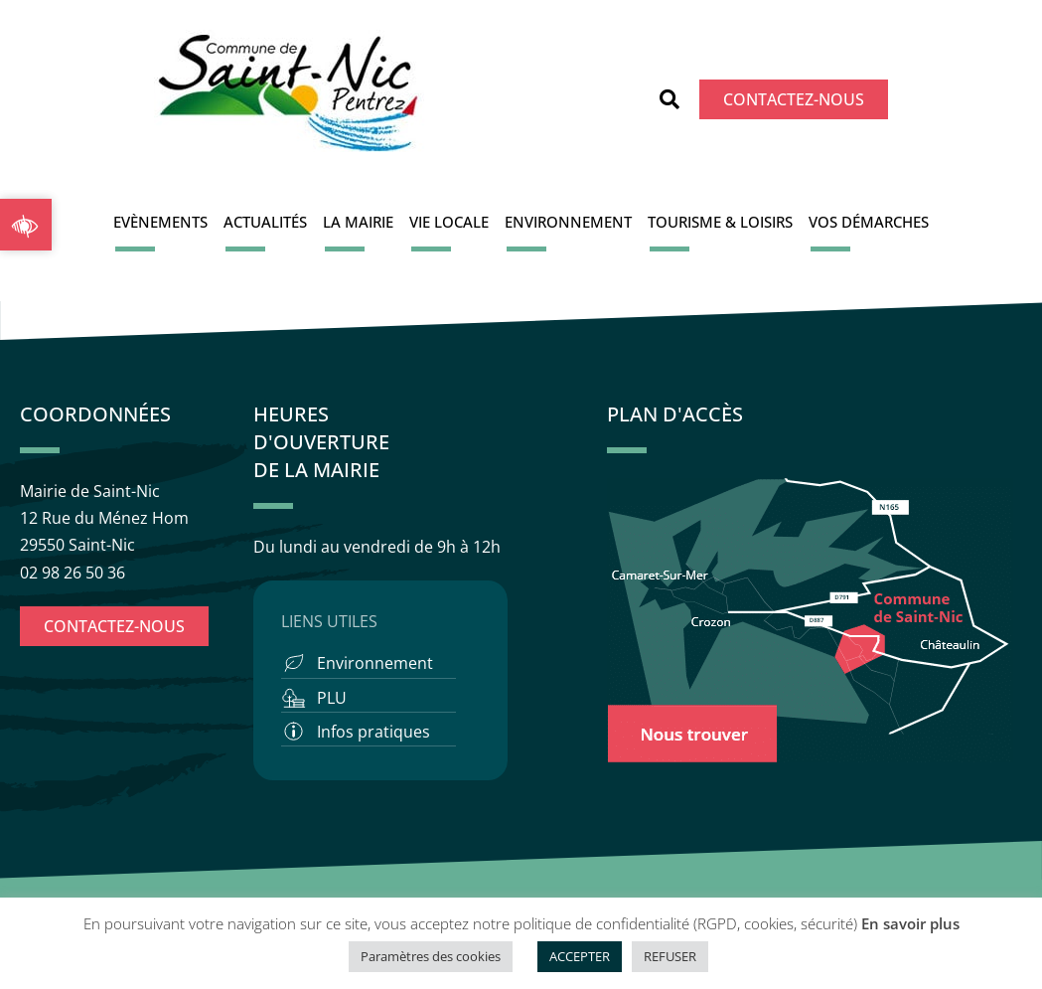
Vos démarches (869, 222)
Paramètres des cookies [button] (431, 956)
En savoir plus (910, 923)
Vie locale (449, 222)
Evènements (160, 222)
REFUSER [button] (670, 956)
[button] (669, 99)
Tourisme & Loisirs (720, 222)
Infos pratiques (373, 731)
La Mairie (358, 222)
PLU (332, 698)
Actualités (265, 222)
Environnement (568, 222)
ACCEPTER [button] (579, 956)
